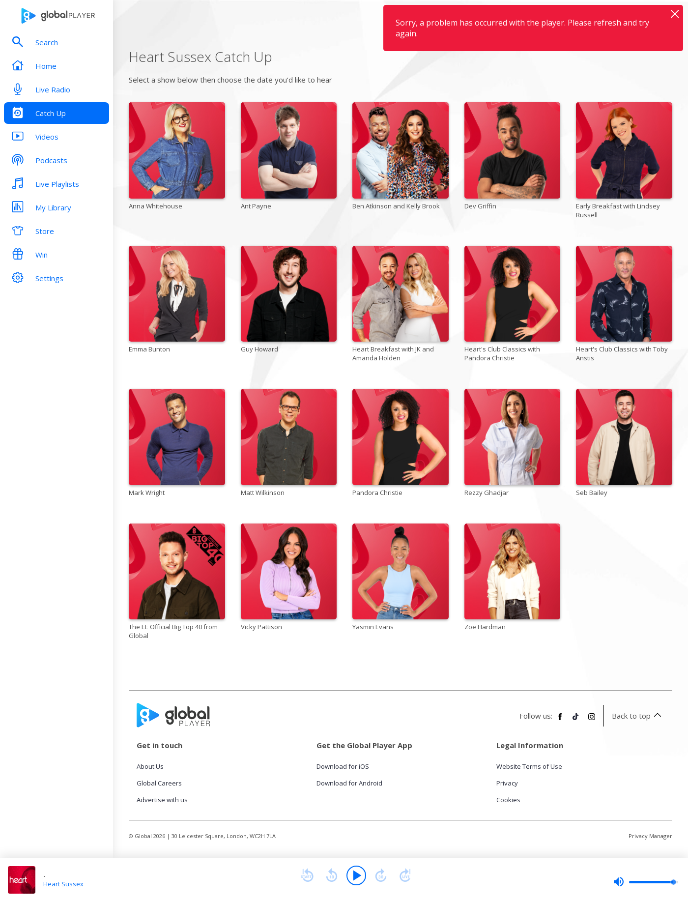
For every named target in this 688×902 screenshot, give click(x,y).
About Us (150, 766)
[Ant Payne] (289, 157)
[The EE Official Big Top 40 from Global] (177, 583)
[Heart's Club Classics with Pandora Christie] (512, 306)
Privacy (507, 783)
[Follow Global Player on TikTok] (576, 720)
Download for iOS (342, 766)
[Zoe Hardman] (512, 579)
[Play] (356, 875)
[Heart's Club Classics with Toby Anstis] (624, 306)
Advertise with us (162, 799)
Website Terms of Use (529, 766)
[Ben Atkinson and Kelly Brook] (400, 157)
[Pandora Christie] (400, 444)
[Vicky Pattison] (289, 579)
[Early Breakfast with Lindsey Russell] (624, 162)
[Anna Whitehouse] (177, 157)
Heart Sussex (63, 883)
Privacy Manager (650, 836)
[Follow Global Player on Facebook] (560, 720)
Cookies (508, 799)
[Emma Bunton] (177, 301)
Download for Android (349, 783)
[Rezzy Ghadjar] (512, 444)
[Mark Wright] (177, 444)
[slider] (646, 882)
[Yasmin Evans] (400, 579)
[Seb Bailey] (624, 444)
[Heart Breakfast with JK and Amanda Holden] (400, 306)
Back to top (638, 716)
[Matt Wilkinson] (289, 444)
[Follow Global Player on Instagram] (592, 720)
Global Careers (159, 783)
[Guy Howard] (289, 301)
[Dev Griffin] (512, 157)
